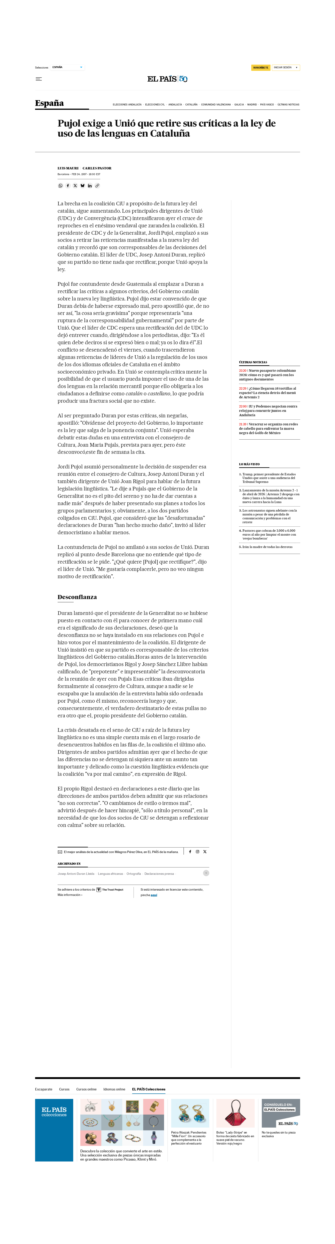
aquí (154, 895)
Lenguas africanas (110, 873)
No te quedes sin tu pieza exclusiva (279, 1134)
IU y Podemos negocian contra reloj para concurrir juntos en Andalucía (268, 410)
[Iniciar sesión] (286, 68)
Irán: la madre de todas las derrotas (268, 547)
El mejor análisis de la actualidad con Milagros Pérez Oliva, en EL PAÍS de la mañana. (121, 852)
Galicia (239, 104)
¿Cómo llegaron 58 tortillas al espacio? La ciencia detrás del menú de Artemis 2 (267, 392)
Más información (70, 895)
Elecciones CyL (155, 104)
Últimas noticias (288, 104)
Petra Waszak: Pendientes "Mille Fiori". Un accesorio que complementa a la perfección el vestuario (188, 1138)
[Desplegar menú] (38, 79)
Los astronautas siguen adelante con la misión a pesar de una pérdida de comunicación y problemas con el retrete (270, 516)
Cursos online (86, 1089)
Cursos (64, 1089)
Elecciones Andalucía (127, 104)
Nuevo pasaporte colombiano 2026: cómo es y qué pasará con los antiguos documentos (267, 375)
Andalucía (175, 104)
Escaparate (43, 1089)
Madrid (252, 104)
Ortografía (134, 873)
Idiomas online (114, 1089)
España (49, 103)
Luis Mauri (68, 168)
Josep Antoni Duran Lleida (76, 873)
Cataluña (191, 104)
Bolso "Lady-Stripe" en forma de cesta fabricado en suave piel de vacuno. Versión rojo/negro (235, 1138)
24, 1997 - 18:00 (86, 174)
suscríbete (260, 67)
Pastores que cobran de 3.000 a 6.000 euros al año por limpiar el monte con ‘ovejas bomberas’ (269, 534)
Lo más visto (249, 464)
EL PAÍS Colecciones (148, 1089)
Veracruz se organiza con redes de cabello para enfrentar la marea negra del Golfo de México (268, 428)
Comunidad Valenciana (216, 104)
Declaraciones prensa (159, 873)
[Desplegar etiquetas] (206, 873)
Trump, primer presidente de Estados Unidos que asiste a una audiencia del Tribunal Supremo (269, 478)
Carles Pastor (97, 168)
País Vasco (267, 104)
